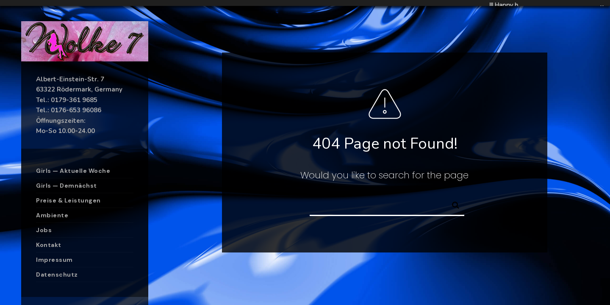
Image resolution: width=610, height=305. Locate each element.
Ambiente (52, 215)
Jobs (44, 230)
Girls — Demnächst (66, 185)
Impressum (54, 259)
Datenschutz (57, 274)
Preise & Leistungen (68, 200)
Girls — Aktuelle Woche (73, 171)
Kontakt (48, 245)
